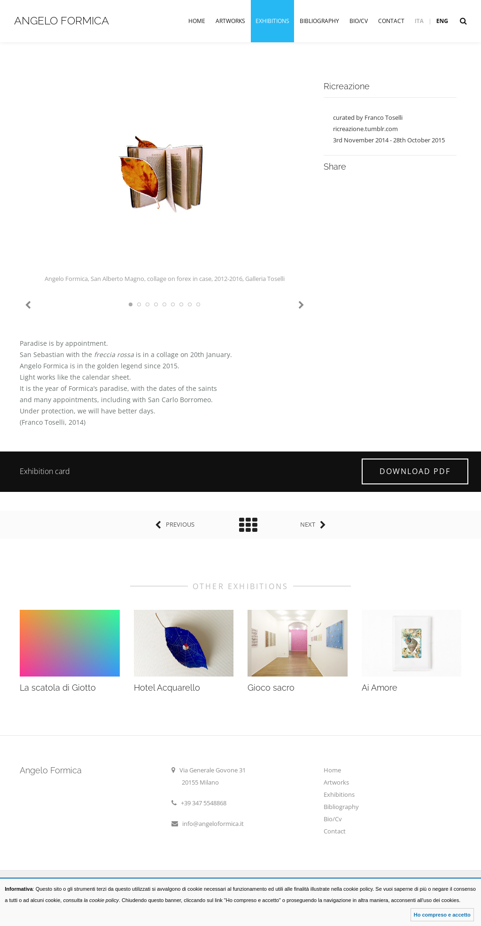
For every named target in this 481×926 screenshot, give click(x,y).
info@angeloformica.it (213, 823)
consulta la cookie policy (91, 900)
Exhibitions (272, 21)
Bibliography (319, 21)
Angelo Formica (61, 20)
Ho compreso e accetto (442, 915)
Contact (391, 21)
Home (196, 21)
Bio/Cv (358, 21)
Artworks (230, 21)
